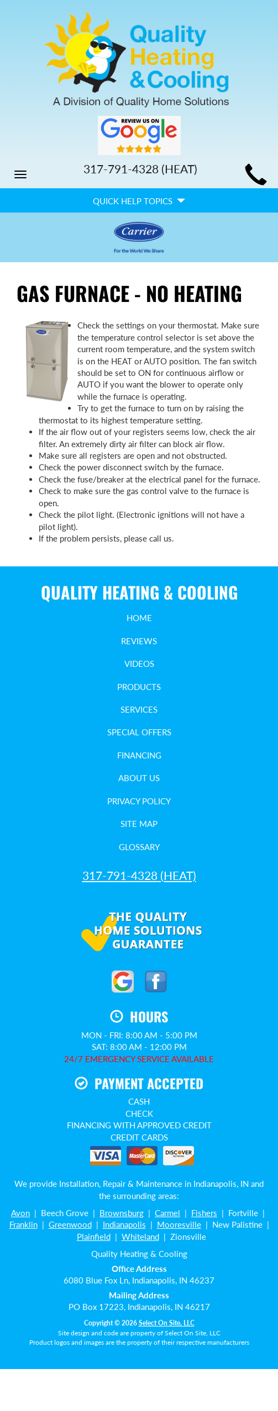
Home (139, 618)
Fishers (204, 1213)
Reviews (139, 641)
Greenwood (70, 1224)
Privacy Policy (139, 801)
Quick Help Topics (139, 201)
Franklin (23, 1224)
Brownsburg (121, 1213)
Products (139, 687)
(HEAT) (139, 875)
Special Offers (139, 732)
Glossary (139, 847)
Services (139, 709)
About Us (139, 778)
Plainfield (94, 1237)
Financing (139, 755)
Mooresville (179, 1224)
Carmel (167, 1213)
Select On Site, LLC (167, 1323)
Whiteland (140, 1237)
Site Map (139, 824)
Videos (139, 664)
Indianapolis (124, 1224)
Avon (20, 1213)
